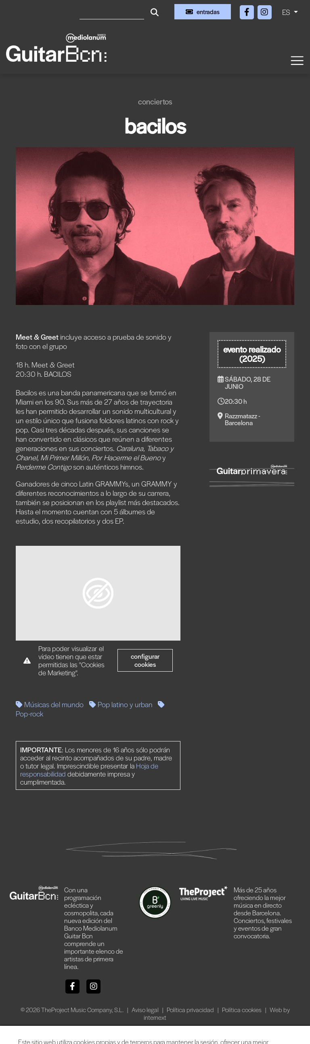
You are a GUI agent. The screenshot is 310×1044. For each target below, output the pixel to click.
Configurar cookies (145, 660)
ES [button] (287, 12)
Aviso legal (146, 1009)
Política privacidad (191, 1009)
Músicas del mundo (50, 704)
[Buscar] (112, 11)
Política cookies (242, 1009)
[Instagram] (264, 11)
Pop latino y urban (121, 704)
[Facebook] (247, 11)
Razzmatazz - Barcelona (242, 419)
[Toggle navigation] (296, 59)
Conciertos (155, 101)
